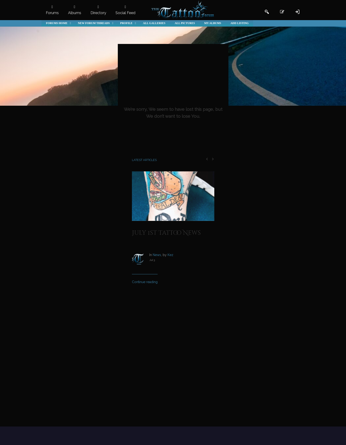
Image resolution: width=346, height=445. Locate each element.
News (157, 255)
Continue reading (145, 282)
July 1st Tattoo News (166, 233)
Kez (170, 255)
